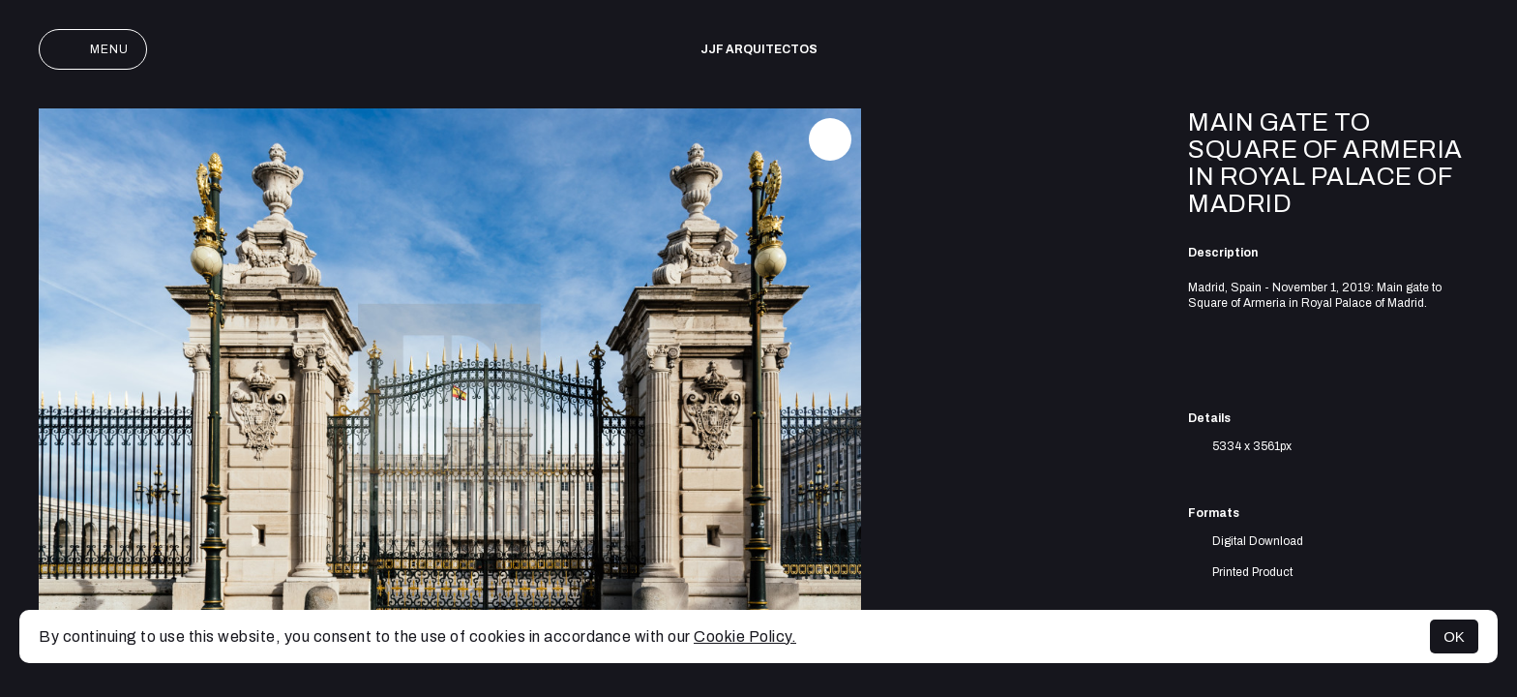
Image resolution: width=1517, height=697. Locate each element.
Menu (93, 49)
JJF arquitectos (759, 49)
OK (1454, 636)
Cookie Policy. (745, 636)
